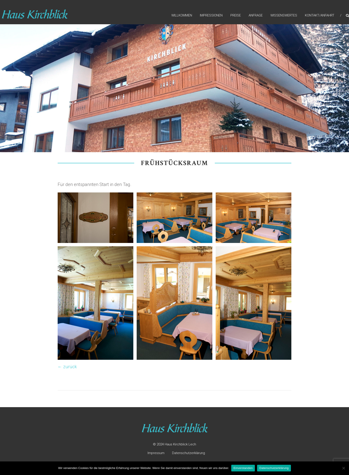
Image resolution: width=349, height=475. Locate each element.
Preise (235, 15)
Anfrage (256, 15)
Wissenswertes (283, 15)
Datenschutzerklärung (188, 453)
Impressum (156, 453)
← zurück (67, 366)
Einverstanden (243, 468)
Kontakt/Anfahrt (319, 15)
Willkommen (181, 15)
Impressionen (211, 15)
